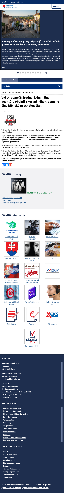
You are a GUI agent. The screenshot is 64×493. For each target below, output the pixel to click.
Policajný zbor (8, 420)
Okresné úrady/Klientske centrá (15, 414)
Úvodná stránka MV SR (9, 80)
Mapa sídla (47, 485)
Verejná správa (8, 426)
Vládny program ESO (11, 472)
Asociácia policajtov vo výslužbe (14, 203)
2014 (26, 92)
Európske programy (10, 417)
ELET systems (37, 485)
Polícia (21, 80)
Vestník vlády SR (9, 460)
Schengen (6, 434)
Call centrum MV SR (10, 475)
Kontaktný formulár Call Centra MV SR (16, 392)
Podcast (6, 451)
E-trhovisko (7, 478)
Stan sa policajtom (10, 454)
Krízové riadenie (9, 432)
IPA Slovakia (7, 200)
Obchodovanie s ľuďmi (11, 463)
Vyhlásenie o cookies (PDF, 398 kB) (35, 487)
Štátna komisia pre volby (12, 411)
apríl (32, 92)
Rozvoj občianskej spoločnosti (14, 437)
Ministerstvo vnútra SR (12, 408)
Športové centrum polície (13, 440)
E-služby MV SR (8, 457)
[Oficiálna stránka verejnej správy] (19, 2)
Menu (56, 6)
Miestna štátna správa (11, 469)
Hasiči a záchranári (10, 429)
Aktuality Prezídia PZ (15, 92)
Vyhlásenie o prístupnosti (11, 487)
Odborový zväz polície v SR (12, 198)
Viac (3, 67)
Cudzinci (6, 466)
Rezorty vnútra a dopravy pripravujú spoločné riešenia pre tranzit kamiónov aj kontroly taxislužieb (31, 43)
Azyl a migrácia (8, 423)
